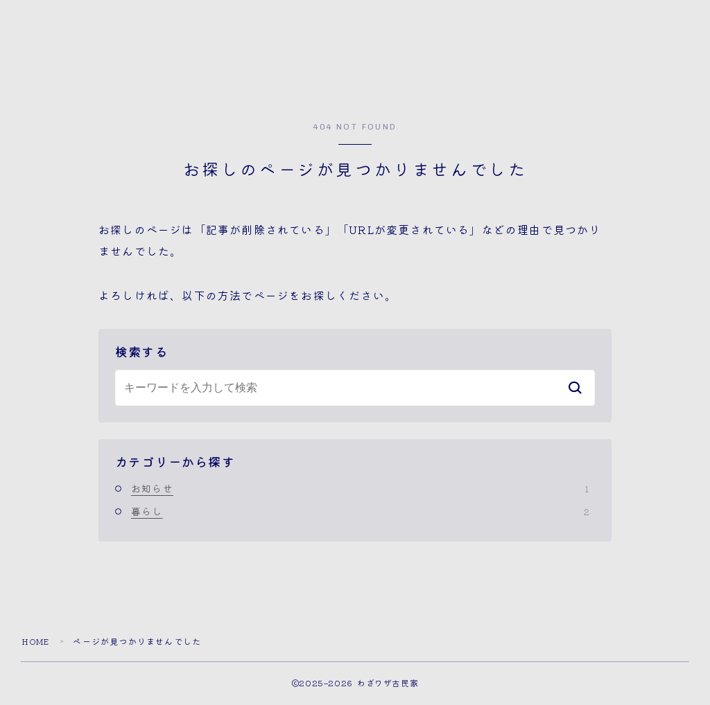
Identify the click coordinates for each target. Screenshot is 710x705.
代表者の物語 (203, 86)
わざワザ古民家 (355, 34)
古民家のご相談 (328, 86)
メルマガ (439, 86)
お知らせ (360, 490)
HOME (37, 643)
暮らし (360, 513)
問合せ (525, 86)
